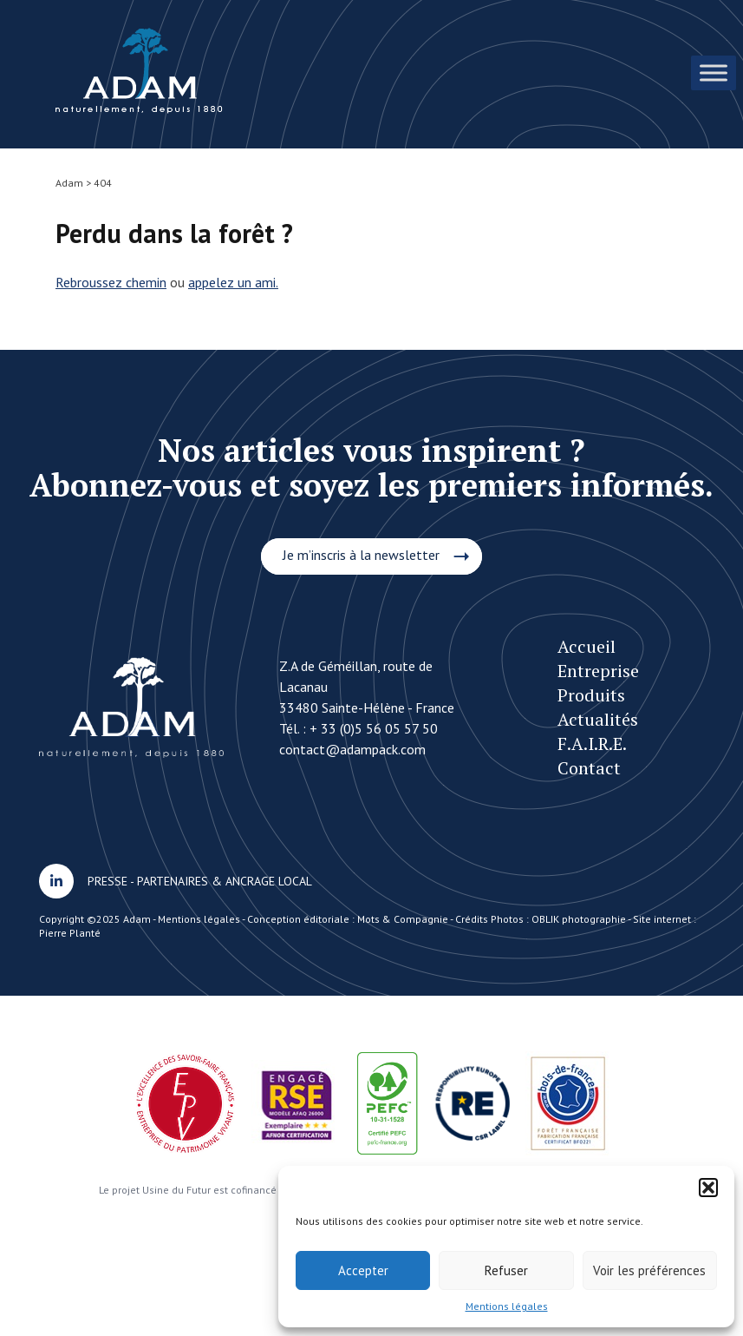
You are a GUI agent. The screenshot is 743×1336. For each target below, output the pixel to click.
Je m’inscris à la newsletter (361, 554)
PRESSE (107, 881)
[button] (708, 1187)
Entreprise (598, 670)
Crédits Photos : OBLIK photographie (540, 918)
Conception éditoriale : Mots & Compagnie (347, 918)
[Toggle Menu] (713, 72)
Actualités (597, 719)
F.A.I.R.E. (592, 743)
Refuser (506, 1270)
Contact (589, 768)
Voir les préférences (649, 1270)
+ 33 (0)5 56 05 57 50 (374, 728)
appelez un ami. (233, 282)
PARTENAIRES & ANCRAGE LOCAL (224, 881)
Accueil (586, 646)
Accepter (363, 1270)
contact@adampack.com (352, 749)
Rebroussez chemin (110, 282)
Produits (591, 695)
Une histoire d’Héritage (139, 71)
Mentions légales (507, 1306)
